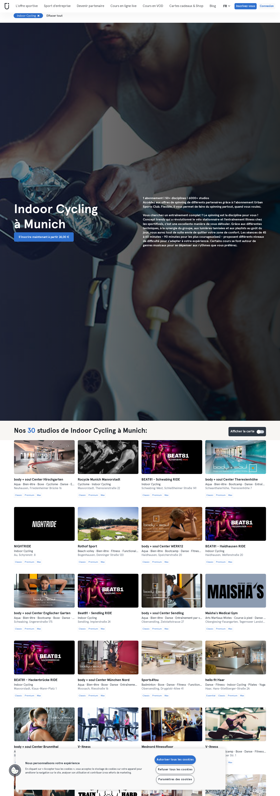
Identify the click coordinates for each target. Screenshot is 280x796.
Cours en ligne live (123, 6)
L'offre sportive (27, 6)
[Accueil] (6, 6)
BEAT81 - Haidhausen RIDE (225, 546)
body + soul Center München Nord (104, 680)
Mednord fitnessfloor (157, 747)
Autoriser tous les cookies (175, 759)
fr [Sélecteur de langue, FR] (226, 6)
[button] (15, 770)
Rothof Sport (87, 546)
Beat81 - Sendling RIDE (95, 613)
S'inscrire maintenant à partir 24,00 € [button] (44, 237)
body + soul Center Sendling (163, 613)
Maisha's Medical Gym (221, 613)
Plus (174, 6)
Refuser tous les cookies (175, 769)
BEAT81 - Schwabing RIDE (161, 479)
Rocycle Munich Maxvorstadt (99, 479)
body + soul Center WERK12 (162, 546)
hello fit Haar (215, 680)
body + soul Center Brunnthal (36, 747)
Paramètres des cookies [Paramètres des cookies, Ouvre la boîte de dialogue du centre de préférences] (175, 779)
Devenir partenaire (90, 6)
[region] (121, 769)
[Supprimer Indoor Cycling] (38, 15)
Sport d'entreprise (57, 6)
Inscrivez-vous (245, 6)
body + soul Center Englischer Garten (42, 613)
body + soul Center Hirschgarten (38, 479)
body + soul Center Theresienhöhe (231, 479)
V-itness (84, 747)
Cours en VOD (153, 6)
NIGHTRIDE (22, 546)
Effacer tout (54, 15)
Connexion (267, 6)
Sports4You (150, 680)
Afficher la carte (260, 431)
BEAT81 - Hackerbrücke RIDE (36, 680)
